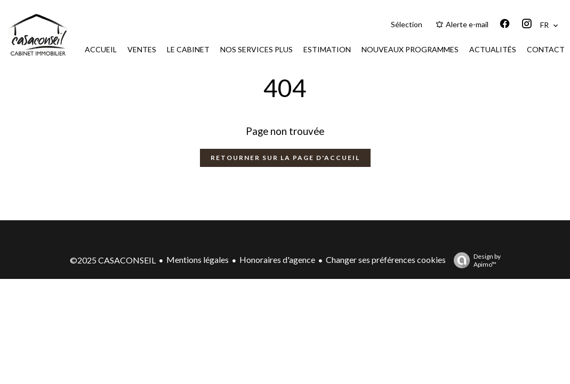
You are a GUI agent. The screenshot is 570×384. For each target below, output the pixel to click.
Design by (474, 260)
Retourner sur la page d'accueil (285, 158)
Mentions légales (197, 259)
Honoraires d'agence (277, 259)
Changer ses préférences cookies (386, 259)
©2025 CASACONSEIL (113, 260)
